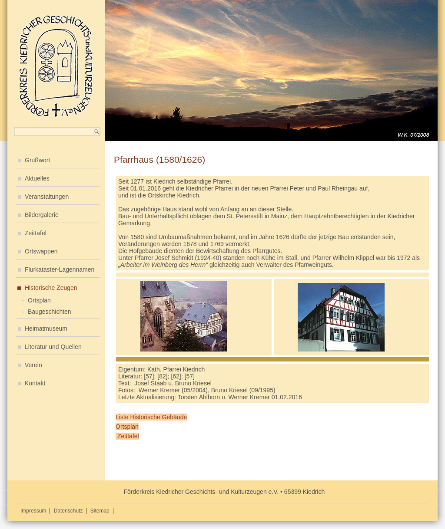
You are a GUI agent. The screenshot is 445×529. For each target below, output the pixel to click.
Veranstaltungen (47, 196)
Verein (33, 364)
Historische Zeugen (51, 287)
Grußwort (37, 160)
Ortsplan (39, 300)
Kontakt (35, 383)
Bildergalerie (42, 214)
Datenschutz (68, 511)
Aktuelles (37, 178)
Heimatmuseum (46, 328)
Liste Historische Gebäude (151, 417)
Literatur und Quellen (53, 346)
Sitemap (100, 511)
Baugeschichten (49, 311)
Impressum (33, 511)
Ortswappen (41, 251)
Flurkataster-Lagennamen (59, 269)
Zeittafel (35, 233)
